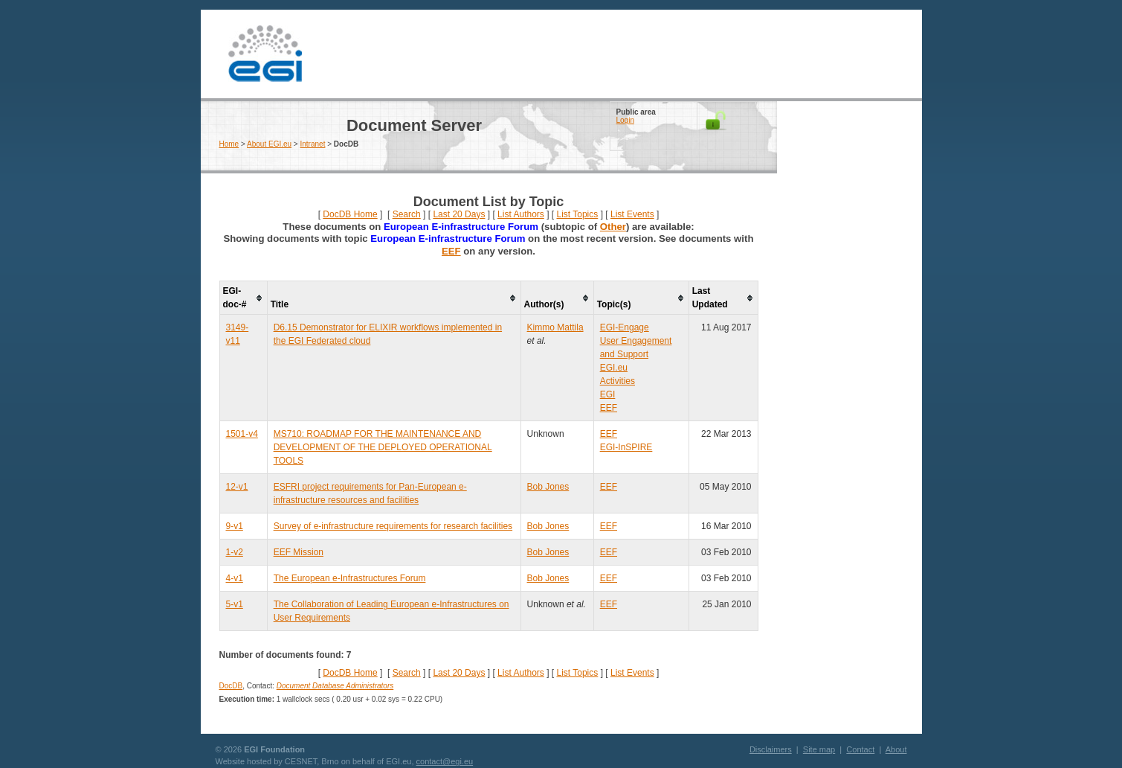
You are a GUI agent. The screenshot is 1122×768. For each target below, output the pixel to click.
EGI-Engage (624, 327)
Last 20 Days (459, 214)
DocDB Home (350, 214)
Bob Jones (548, 486)
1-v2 (234, 552)
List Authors (520, 214)
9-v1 (234, 526)
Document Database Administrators (335, 686)
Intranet (313, 144)
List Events (632, 214)
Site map (819, 749)
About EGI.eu (269, 144)
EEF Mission (298, 552)
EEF (451, 251)
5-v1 (234, 604)
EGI (265, 54)
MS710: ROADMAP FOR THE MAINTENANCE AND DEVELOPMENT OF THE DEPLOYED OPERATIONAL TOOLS (383, 447)
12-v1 (237, 486)
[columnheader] (243, 298)
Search (407, 214)
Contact (860, 749)
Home (229, 144)
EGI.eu (614, 367)
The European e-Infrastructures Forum (350, 578)
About (896, 749)
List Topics (577, 214)
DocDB (231, 686)
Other (613, 226)
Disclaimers (770, 749)
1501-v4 (242, 434)
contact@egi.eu (445, 761)
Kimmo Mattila (555, 327)
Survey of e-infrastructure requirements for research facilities (393, 526)
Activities (617, 381)
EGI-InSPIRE (626, 447)
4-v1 (234, 578)
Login (625, 120)
